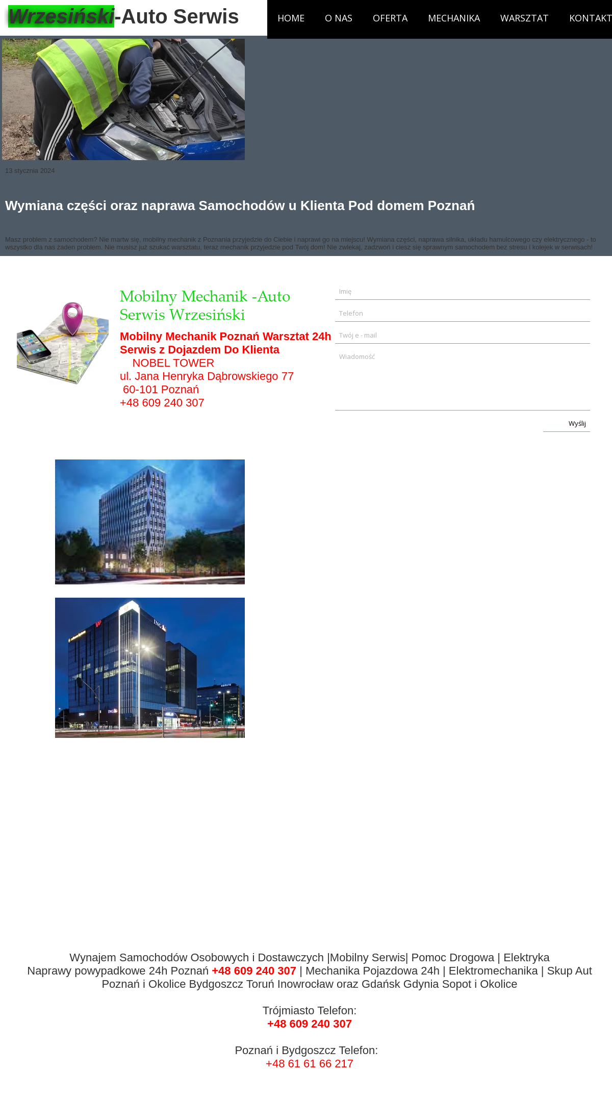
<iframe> (435, 668)
